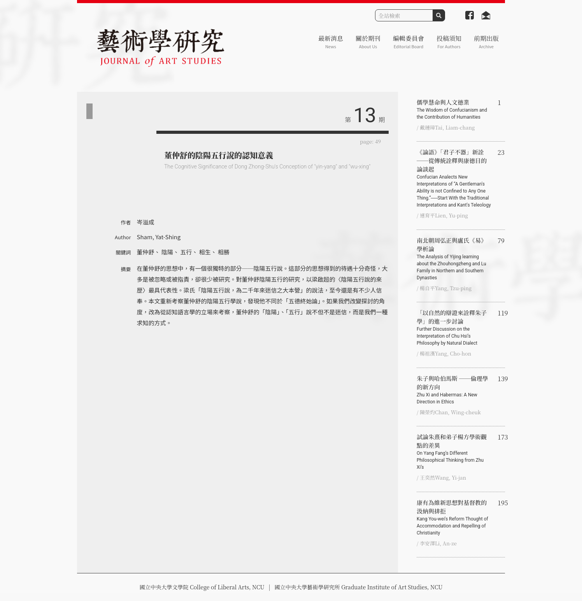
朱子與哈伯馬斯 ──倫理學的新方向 (454, 389)
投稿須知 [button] (448, 42)
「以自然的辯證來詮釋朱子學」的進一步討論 (454, 327)
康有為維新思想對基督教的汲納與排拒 (454, 517)
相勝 (224, 252)
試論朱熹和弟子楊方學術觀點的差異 (454, 452)
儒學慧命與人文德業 (454, 109)
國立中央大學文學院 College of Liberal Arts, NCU (201, 587)
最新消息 (330, 42)
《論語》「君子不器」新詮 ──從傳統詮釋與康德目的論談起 (454, 178)
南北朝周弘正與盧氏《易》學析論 (454, 258)
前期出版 (486, 42)
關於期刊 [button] (368, 42)
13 (365, 115)
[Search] (404, 15)
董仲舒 (145, 252)
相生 (205, 252)
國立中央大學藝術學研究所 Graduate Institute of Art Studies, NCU (359, 587)
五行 (186, 252)
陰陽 (167, 252)
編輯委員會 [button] (408, 42)
